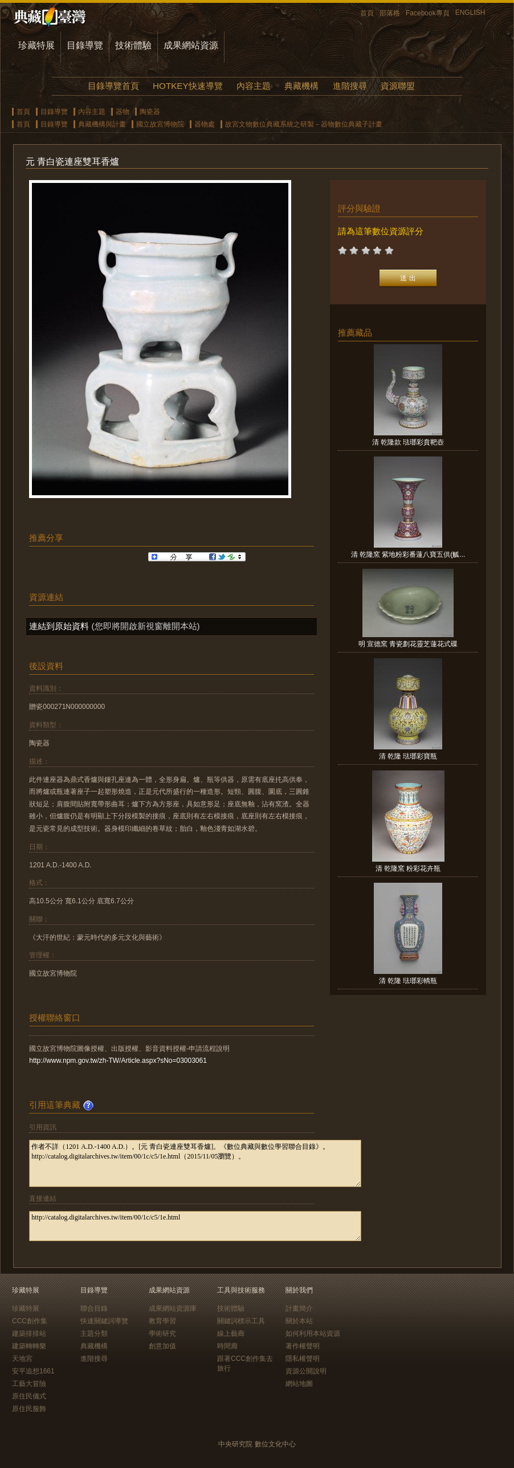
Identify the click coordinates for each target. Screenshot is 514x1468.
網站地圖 (299, 1384)
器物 (122, 112)
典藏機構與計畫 (102, 124)
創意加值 (162, 1346)
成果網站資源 (191, 45)
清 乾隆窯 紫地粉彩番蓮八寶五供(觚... (408, 554)
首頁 (367, 13)
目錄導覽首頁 (113, 86)
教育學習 (162, 1321)
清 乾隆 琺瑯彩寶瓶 (408, 756)
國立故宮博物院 (160, 124)
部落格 (390, 13)
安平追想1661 (33, 1371)
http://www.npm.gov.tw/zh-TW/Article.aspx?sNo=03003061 (118, 1061)
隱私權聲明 (302, 1359)
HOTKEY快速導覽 (187, 86)
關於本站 (299, 1321)
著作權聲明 (302, 1346)
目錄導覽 (85, 45)
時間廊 (227, 1346)
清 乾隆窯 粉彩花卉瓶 (408, 868)
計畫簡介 (299, 1308)
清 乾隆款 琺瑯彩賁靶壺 (408, 442)
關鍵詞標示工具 (241, 1321)
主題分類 (94, 1333)
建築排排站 (29, 1333)
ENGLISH (470, 13)
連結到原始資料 (59, 626)
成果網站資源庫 (173, 1308)
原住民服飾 (29, 1409)
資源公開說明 (306, 1371)
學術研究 (162, 1333)
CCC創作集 (29, 1321)
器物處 (204, 124)
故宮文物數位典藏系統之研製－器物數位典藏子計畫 (303, 124)
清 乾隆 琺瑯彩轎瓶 (408, 981)
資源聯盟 (398, 86)
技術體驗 (133, 45)
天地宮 (22, 1359)
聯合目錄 (94, 1308)
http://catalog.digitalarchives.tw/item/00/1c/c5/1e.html (195, 1226)
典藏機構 (301, 86)
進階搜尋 (350, 86)
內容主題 (253, 86)
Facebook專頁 (428, 13)
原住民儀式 (29, 1396)
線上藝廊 (230, 1333)
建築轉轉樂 (29, 1346)
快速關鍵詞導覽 (104, 1321)
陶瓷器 (150, 112)
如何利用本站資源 (312, 1333)
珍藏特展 (36, 45)
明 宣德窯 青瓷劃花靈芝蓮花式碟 (408, 644)
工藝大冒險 (29, 1384)
